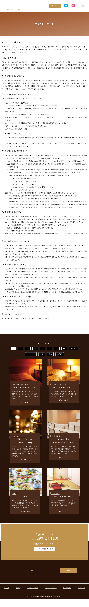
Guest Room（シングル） (25, 395)
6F (75, 349)
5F (63, 349)
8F (27, 355)
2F (38, 349)
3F (51, 349)
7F (14, 355)
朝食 (25, 504)
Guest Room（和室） (64, 504)
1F (26, 349)
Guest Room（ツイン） (64, 395)
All (14, 349)
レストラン (58, 355)
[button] (82, 5)
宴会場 (51, 361)
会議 (74, 355)
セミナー (41, 355)
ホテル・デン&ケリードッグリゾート (15, 9)
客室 (37, 361)
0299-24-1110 (44, 545)
